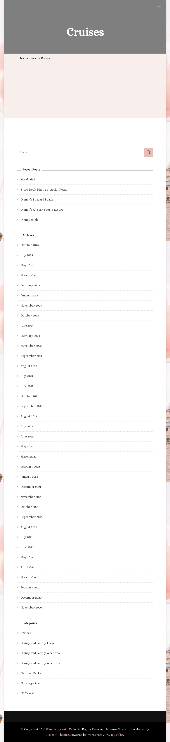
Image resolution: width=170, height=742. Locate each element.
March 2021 (28, 577)
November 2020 (31, 607)
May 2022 (27, 446)
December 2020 (31, 597)
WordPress (95, 734)
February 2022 (30, 466)
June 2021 (27, 547)
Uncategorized (31, 683)
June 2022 (27, 436)
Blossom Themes (57, 734)
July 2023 (27, 376)
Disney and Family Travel (38, 643)
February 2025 (30, 285)
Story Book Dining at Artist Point (44, 189)
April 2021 (27, 567)
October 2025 (30, 245)
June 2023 (27, 386)
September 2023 (32, 356)
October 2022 (30, 396)
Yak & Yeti (28, 179)
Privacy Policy (114, 734)
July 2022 (27, 426)
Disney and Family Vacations (40, 653)
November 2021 (31, 497)
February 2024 (30, 335)
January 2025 (29, 295)
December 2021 (31, 486)
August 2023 (29, 366)
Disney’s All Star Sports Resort (42, 209)
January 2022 (29, 476)
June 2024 (27, 325)
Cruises (26, 633)
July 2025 (27, 255)
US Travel (27, 693)
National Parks (31, 673)
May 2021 (27, 557)
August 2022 (29, 416)
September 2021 (31, 517)
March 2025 (28, 275)
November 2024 (31, 305)
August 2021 (29, 527)
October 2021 (30, 507)
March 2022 (28, 456)
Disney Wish (29, 219)
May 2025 (27, 265)
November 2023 (31, 345)
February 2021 (30, 587)
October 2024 (30, 315)
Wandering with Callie (61, 729)
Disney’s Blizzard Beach (37, 199)
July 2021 (27, 537)
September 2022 (32, 406)
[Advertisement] (85, 89)
